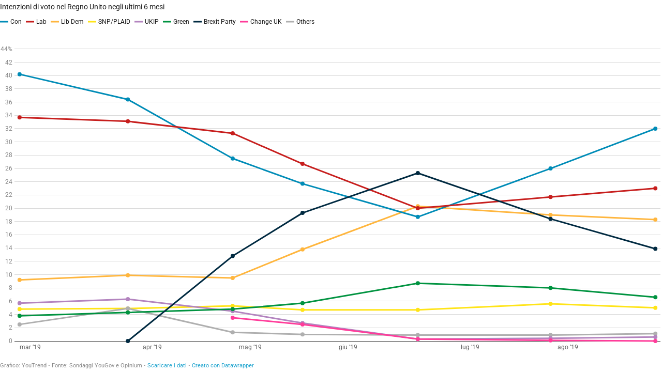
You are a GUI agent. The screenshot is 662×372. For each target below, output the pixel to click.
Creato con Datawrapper (223, 365)
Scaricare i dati (167, 365)
